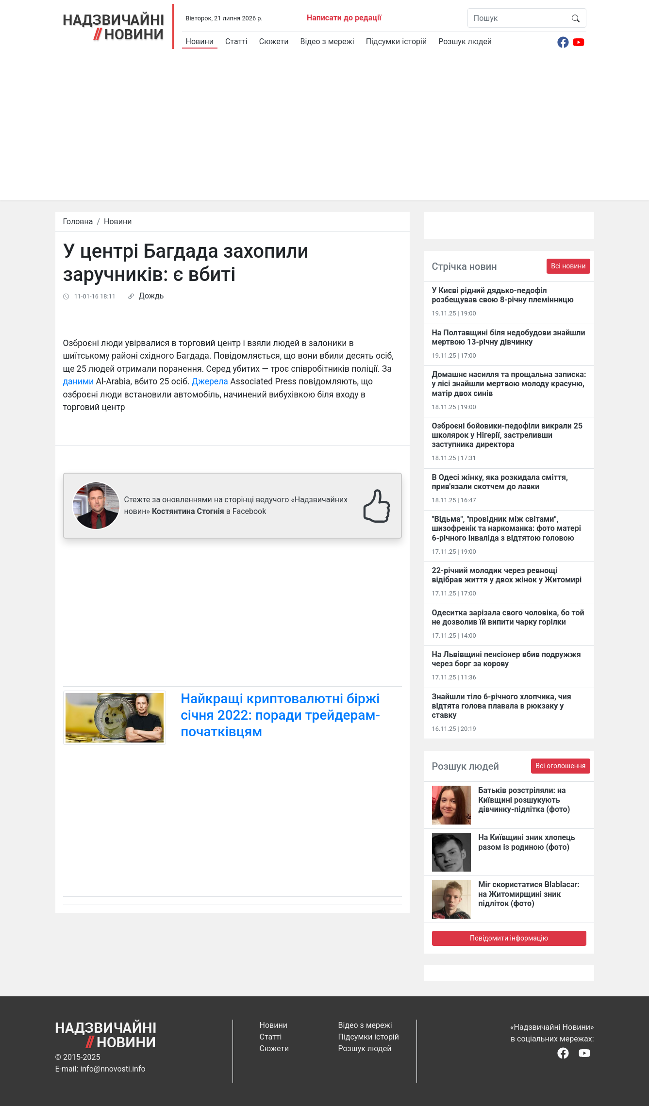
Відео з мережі (327, 41)
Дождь (151, 295)
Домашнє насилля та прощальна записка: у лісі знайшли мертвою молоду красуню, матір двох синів (509, 383)
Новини (200, 41)
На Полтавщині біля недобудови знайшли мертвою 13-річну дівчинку (508, 337)
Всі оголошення (560, 766)
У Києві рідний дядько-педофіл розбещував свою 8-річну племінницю (503, 295)
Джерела (210, 381)
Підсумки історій (396, 41)
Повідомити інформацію (509, 938)
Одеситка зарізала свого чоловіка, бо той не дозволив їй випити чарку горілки (508, 617)
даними (78, 381)
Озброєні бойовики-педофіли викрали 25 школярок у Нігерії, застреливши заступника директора (507, 435)
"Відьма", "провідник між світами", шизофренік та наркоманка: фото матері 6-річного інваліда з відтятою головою (506, 528)
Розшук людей (465, 41)
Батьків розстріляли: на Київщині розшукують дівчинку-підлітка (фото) (524, 799)
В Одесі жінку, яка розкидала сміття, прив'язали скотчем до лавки (500, 482)
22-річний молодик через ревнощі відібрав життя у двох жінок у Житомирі (507, 575)
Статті (236, 41)
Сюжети (274, 41)
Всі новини (568, 266)
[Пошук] (517, 18)
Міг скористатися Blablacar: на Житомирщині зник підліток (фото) (529, 894)
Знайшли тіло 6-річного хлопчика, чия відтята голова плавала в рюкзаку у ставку (501, 706)
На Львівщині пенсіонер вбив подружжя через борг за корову (506, 659)
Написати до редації (344, 17)
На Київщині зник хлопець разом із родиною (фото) (527, 842)
